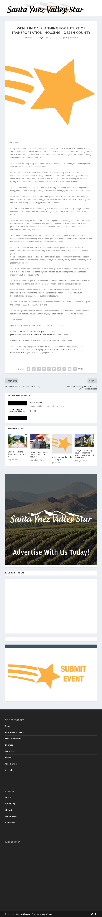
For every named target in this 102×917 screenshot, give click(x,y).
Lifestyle (9, 770)
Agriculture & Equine (14, 732)
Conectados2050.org (19, 352)
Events (8, 757)
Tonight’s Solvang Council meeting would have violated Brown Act (84, 454)
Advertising (10, 804)
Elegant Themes (23, 914)
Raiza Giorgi (38, 37)
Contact (8, 797)
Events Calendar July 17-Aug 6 (62, 458)
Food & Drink (11, 764)
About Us (9, 810)
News (60, 37)
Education (9, 751)
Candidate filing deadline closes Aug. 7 (17, 454)
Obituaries (10, 822)
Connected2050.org (64, 349)
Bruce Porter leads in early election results (39, 454)
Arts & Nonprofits (13, 738)
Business (9, 745)
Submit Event (11, 816)
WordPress (47, 914)
